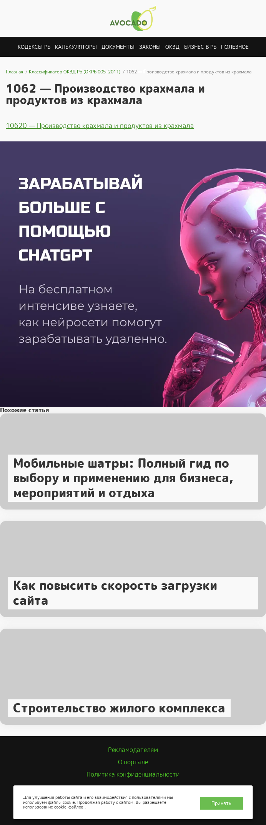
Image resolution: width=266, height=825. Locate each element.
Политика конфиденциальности (133, 774)
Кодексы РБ (34, 47)
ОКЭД (172, 47)
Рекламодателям (133, 749)
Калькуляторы (76, 47)
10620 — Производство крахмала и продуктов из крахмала (100, 125)
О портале (133, 762)
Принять (221, 803)
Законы (150, 47)
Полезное (235, 47)
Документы (118, 47)
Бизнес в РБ (200, 47)
